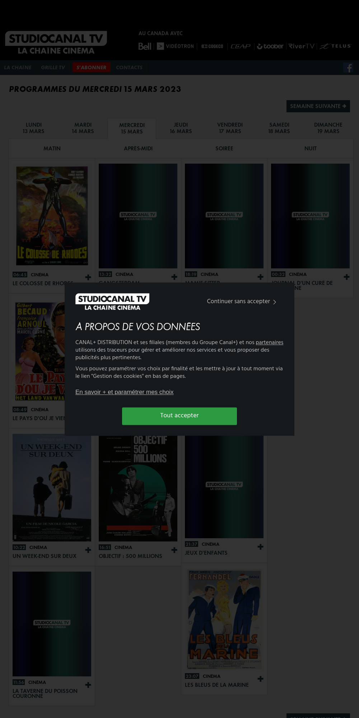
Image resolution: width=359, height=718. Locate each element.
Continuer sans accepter (243, 302)
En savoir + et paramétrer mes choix (124, 392)
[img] (274, 302)
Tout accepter (179, 416)
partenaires (270, 342)
